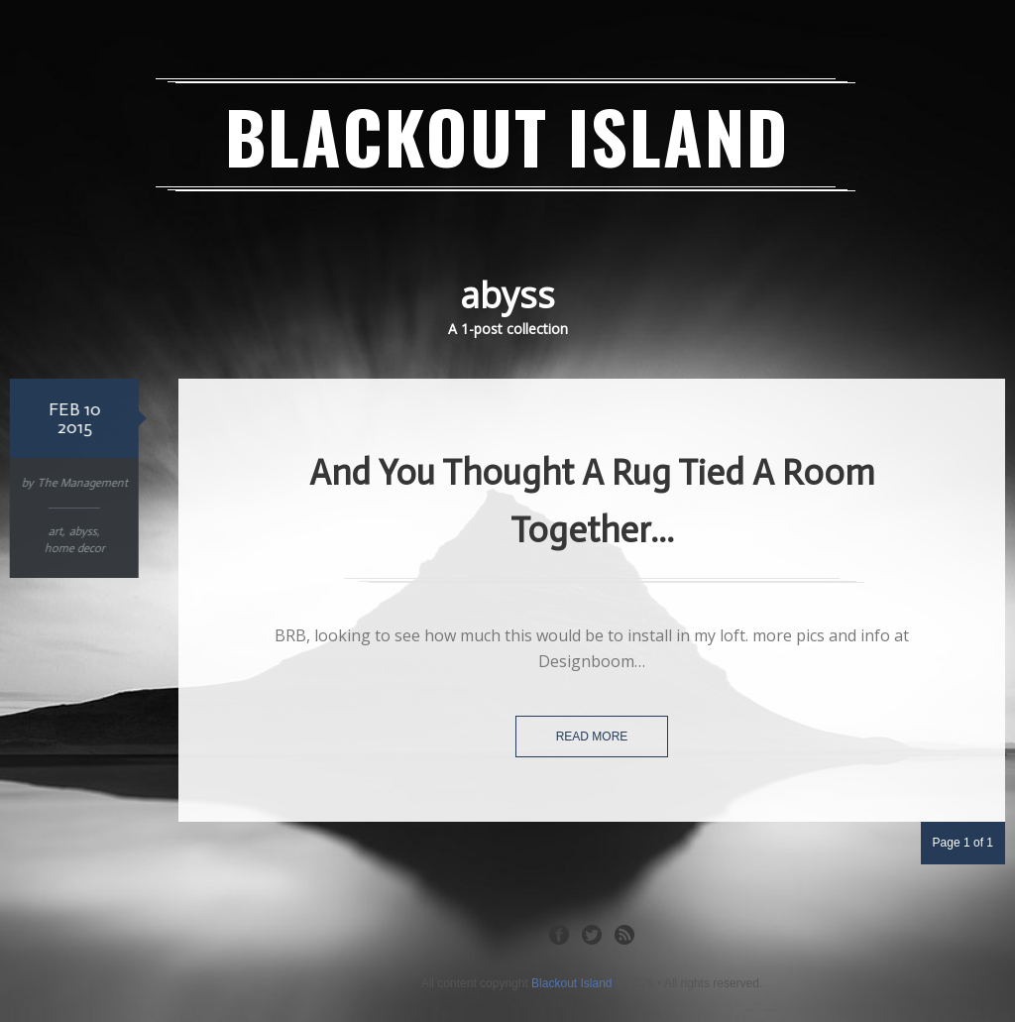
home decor (72, 548)
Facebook (559, 934)
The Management (80, 483)
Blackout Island (507, 135)
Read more (592, 736)
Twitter (592, 934)
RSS (624, 934)
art (53, 531)
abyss (81, 531)
